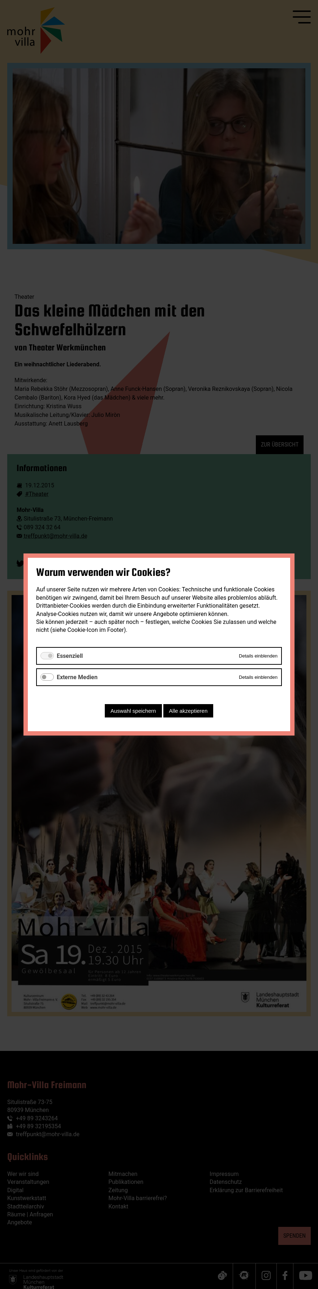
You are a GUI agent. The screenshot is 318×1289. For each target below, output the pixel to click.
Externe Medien (77, 677)
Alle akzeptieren (188, 711)
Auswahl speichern (133, 711)
